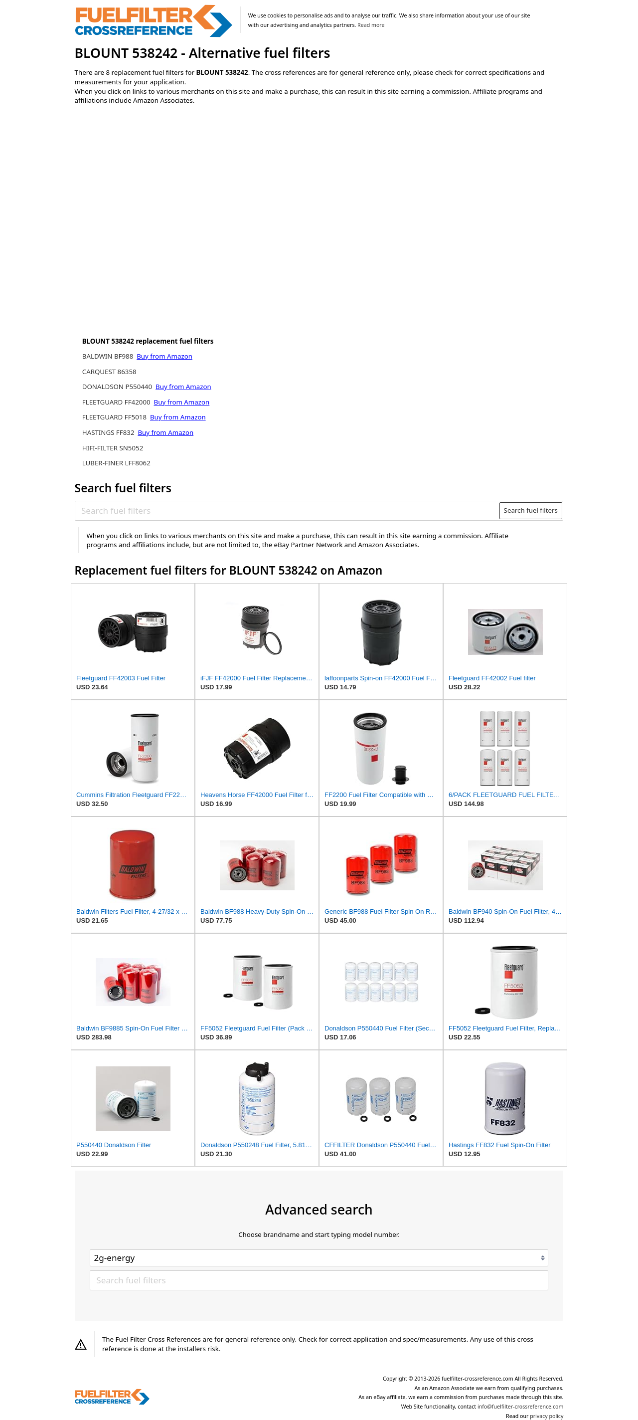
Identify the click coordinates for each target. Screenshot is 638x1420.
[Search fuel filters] (287, 510)
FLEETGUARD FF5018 (115, 416)
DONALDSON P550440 (118, 386)
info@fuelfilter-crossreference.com (521, 1406)
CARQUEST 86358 (109, 371)
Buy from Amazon (164, 356)
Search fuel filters (531, 510)
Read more (370, 24)
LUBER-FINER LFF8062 (116, 462)
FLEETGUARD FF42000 (117, 402)
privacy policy (546, 1416)
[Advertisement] (157, 195)
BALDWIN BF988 (108, 356)
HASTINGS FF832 (109, 432)
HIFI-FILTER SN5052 (113, 447)
